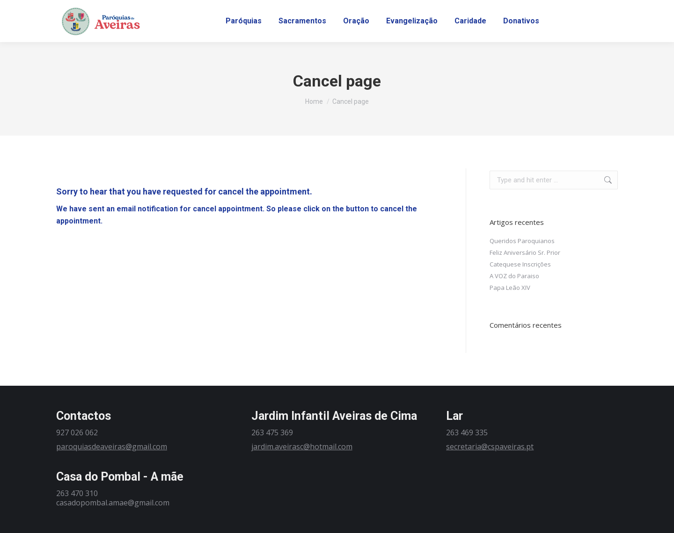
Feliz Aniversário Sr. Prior (525, 252)
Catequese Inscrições (520, 264)
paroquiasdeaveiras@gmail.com (111, 446)
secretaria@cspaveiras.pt (490, 446)
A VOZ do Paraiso (514, 276)
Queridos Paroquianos (522, 241)
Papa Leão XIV (510, 287)
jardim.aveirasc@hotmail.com (301, 446)
